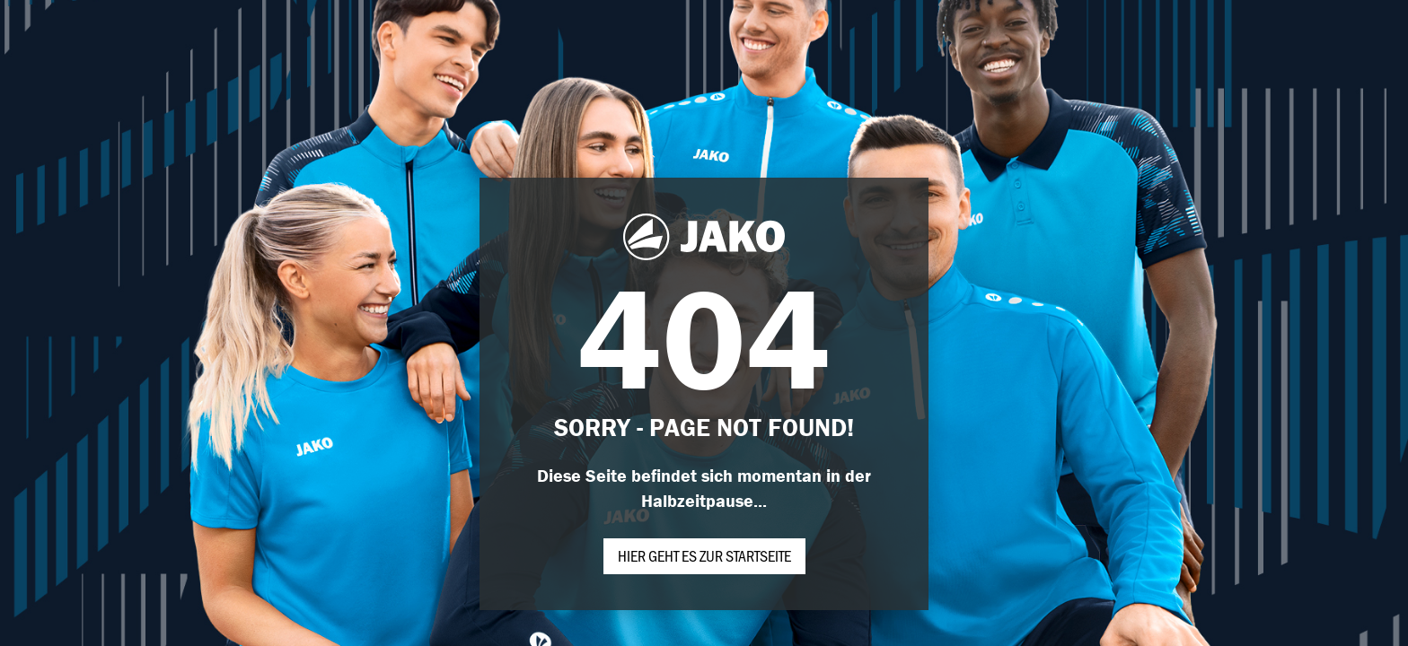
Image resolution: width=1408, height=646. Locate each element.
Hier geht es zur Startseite (704, 555)
